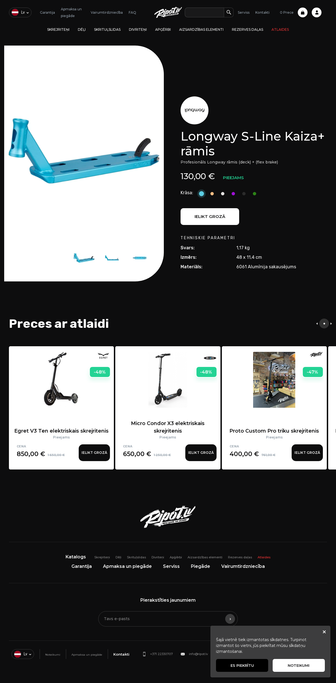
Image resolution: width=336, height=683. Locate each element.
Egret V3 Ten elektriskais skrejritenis (61, 431)
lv (18, 12)
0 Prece (294, 12)
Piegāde (200, 566)
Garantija (47, 12)
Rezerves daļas (247, 29)
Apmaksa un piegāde (127, 566)
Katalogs (76, 556)
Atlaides (280, 29)
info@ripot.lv (198, 654)
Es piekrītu (242, 665)
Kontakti (262, 12)
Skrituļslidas (107, 29)
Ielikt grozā (210, 216)
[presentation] (317, 323)
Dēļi (82, 29)
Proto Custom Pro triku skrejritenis (274, 431)
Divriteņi (138, 29)
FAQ (132, 12)
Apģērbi (163, 29)
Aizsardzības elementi (201, 29)
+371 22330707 (161, 654)
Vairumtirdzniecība (107, 12)
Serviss (243, 12)
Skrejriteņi (58, 29)
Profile (316, 12)
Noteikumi (52, 654)
